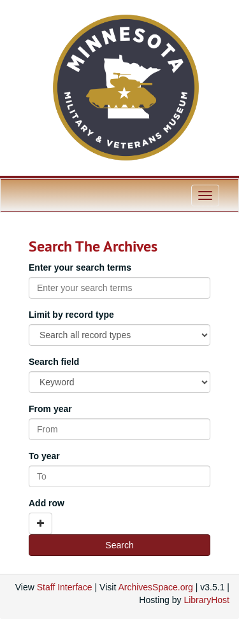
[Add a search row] (40, 523)
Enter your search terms (80, 267)
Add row (46, 503)
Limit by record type (71, 315)
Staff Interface (64, 587)
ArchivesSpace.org (155, 587)
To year (44, 456)
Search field (54, 362)
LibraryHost (206, 600)
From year (50, 409)
